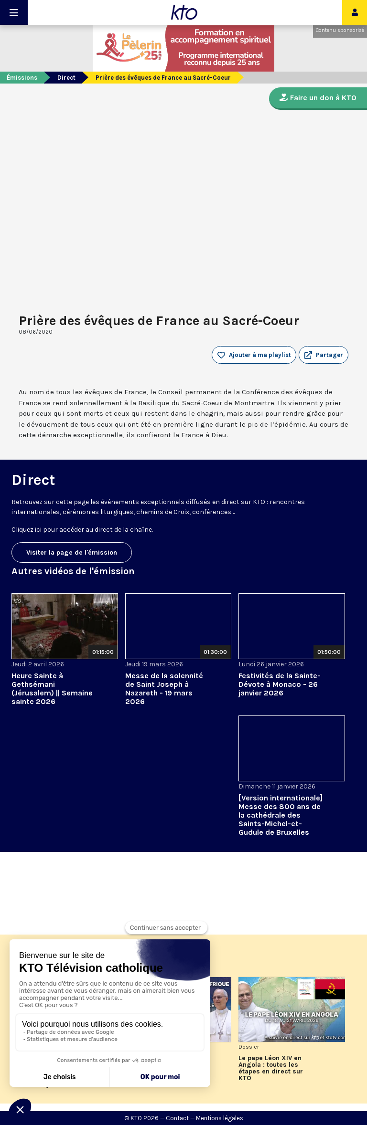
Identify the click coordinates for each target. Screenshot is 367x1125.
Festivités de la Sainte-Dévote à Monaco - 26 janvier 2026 (279, 684)
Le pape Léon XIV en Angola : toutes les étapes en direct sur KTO (270, 1068)
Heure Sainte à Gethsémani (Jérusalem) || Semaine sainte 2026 (52, 688)
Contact (177, 1118)
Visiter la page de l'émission (71, 552)
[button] (323, 355)
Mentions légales (219, 1118)
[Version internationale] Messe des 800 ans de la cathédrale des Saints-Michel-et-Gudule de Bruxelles (280, 815)
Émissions (22, 77)
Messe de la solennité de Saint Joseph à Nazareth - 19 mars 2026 (164, 688)
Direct (66, 77)
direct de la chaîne (123, 530)
